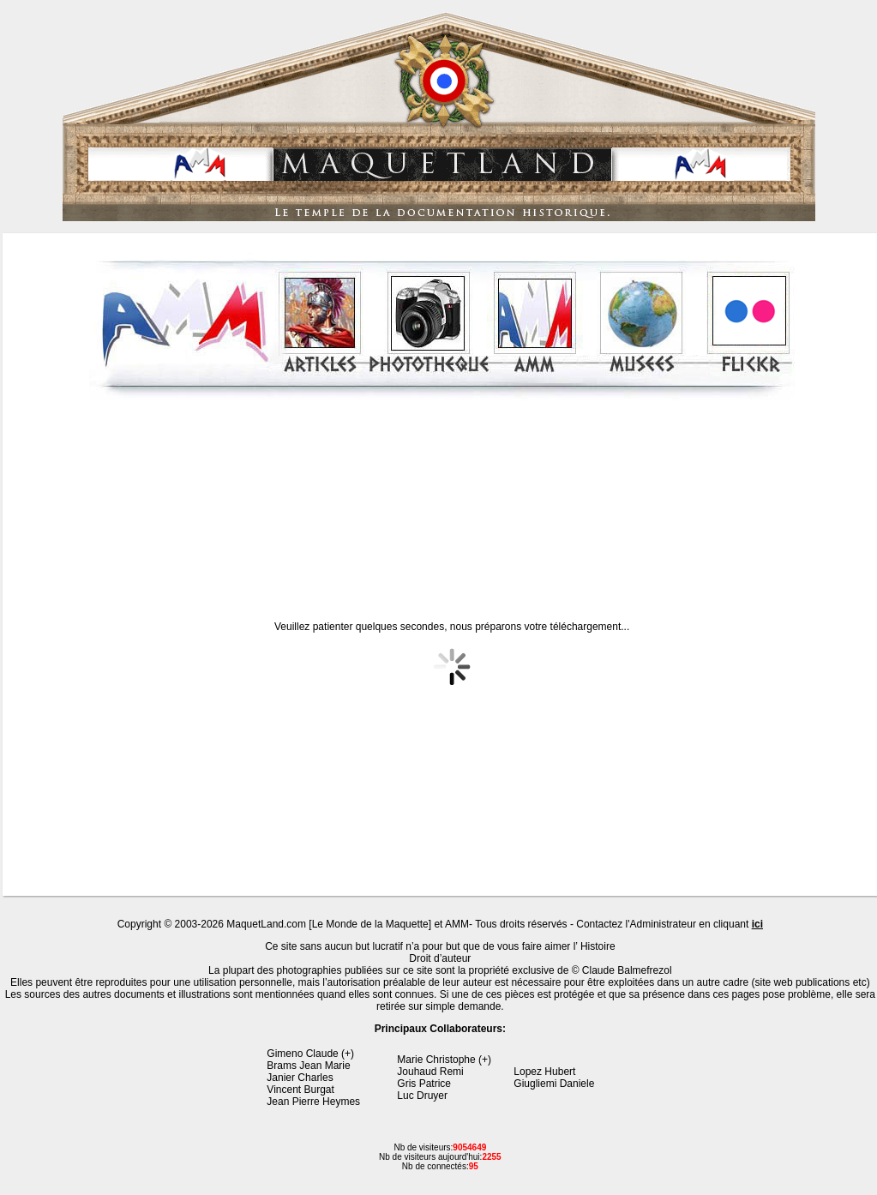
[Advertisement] (442, 496)
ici (757, 924)
